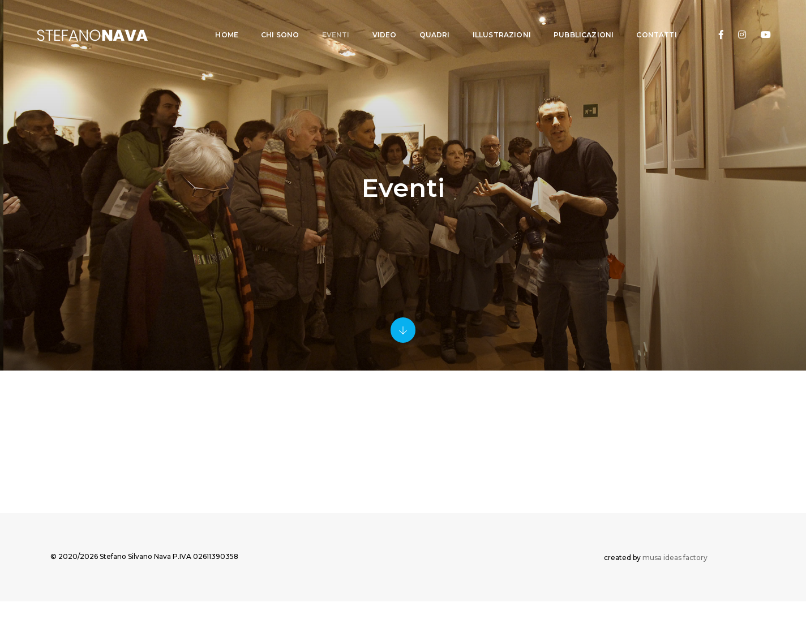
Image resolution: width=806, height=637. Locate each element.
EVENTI (325, 20)
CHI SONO (269, 20)
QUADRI (424, 20)
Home (216, 20)
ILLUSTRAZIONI (491, 20)
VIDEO (374, 20)
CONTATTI (646, 20)
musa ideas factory (675, 590)
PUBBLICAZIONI (573, 20)
